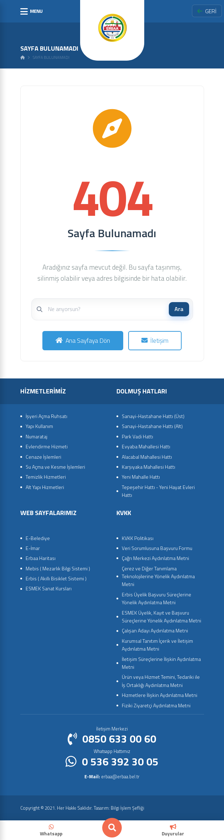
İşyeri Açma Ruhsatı (46, 416)
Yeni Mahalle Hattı (141, 476)
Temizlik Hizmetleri (46, 476)
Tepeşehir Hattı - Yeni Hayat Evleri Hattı (158, 491)
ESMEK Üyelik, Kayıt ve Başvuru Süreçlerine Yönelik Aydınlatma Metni (161, 616)
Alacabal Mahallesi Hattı (147, 456)
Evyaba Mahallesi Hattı (146, 446)
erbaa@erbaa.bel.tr (112, 776)
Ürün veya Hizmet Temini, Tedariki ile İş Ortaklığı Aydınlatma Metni (161, 680)
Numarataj (36, 436)
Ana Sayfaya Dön (83, 340)
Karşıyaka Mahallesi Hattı (148, 466)
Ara (178, 309)
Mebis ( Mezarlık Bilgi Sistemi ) (58, 568)
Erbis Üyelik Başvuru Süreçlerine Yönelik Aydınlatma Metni (156, 598)
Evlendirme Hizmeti (47, 446)
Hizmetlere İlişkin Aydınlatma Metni (159, 695)
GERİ (207, 11)
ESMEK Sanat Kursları (49, 588)
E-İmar (33, 548)
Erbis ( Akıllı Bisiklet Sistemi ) (56, 578)
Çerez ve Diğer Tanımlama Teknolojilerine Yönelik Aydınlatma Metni (158, 576)
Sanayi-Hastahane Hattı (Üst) (153, 416)
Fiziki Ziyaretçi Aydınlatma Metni (156, 705)
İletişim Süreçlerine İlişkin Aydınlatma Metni (161, 663)
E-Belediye (38, 538)
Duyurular (173, 830)
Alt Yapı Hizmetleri (45, 487)
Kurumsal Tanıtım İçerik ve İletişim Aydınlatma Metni (157, 644)
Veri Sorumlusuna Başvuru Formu (157, 548)
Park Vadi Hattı (137, 436)
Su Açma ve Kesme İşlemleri (55, 466)
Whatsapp (51, 830)
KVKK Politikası (137, 538)
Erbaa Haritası (41, 558)
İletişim (155, 340)
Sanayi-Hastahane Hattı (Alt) (152, 426)
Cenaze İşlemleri (43, 456)
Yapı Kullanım (39, 426)
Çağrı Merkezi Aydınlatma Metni (155, 558)
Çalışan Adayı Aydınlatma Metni (155, 630)
